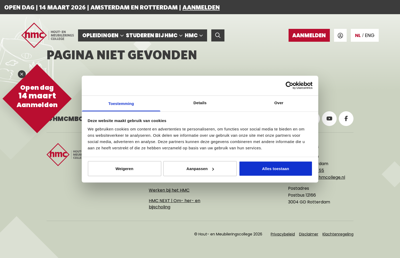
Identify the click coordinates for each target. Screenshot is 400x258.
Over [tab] (279, 102)
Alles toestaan (275, 168)
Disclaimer (308, 234)
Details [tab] (200, 102)
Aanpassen (200, 168)
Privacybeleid (283, 234)
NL (358, 35)
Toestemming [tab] (121, 103)
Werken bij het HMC (169, 190)
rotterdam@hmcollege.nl (318, 177)
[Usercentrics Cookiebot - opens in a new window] (289, 85)
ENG (370, 35)
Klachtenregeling (337, 234)
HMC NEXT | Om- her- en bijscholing (174, 204)
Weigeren (124, 168)
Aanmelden (201, 7)
